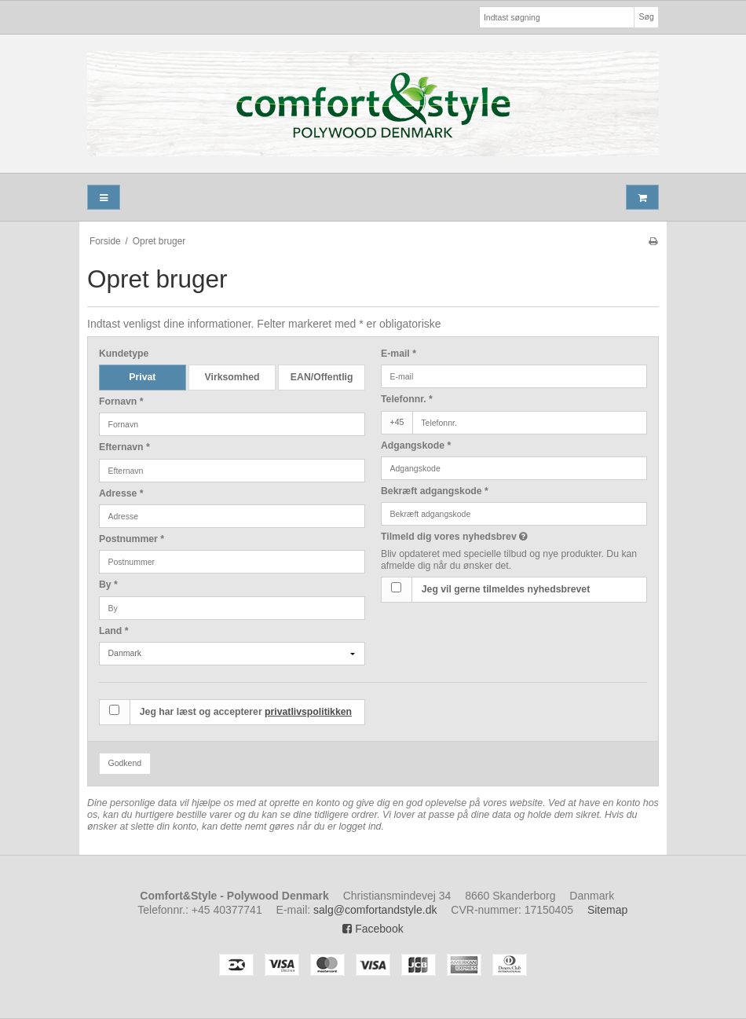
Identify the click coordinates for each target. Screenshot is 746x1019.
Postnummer (131, 538)
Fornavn (121, 401)
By (108, 584)
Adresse (121, 493)
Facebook (372, 928)
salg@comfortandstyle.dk (375, 910)
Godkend (125, 763)
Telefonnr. (407, 399)
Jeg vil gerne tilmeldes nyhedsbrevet (506, 589)
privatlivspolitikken (308, 711)
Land (113, 630)
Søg (645, 16)
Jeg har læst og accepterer (246, 711)
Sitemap (607, 910)
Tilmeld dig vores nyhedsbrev (493, 536)
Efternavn (124, 447)
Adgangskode (416, 445)
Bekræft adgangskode (434, 491)
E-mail (398, 353)
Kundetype (123, 353)
